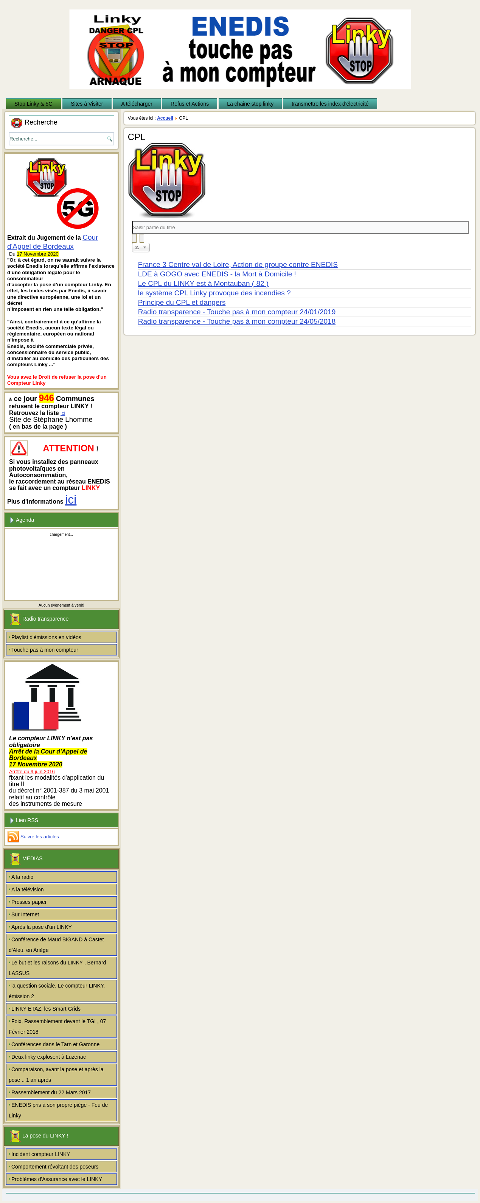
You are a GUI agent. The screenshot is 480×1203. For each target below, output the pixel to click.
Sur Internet (25, 914)
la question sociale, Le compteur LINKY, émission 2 (57, 991)
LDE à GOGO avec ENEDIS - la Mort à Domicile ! (217, 274)
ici (63, 413)
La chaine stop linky (250, 104)
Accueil (165, 118)
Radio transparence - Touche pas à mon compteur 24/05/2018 (237, 321)
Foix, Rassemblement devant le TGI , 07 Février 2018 (57, 1026)
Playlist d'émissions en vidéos (46, 637)
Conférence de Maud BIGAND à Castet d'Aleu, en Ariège (56, 944)
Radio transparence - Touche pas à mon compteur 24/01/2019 (237, 312)
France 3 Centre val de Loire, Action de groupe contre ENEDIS (238, 264)
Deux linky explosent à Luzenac (48, 1057)
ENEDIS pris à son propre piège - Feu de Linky (58, 1110)
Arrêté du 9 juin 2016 (32, 771)
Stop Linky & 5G (33, 104)
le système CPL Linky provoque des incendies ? (214, 293)
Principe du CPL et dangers (182, 302)
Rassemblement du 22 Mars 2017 (51, 1092)
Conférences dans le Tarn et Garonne (55, 1044)
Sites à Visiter (87, 104)
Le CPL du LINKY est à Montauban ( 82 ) (203, 283)
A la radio (22, 877)
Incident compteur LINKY (40, 1154)
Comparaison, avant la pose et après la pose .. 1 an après (56, 1074)
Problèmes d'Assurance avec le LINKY (56, 1179)
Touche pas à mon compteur (44, 650)
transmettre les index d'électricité (330, 104)
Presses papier (29, 902)
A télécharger (137, 104)
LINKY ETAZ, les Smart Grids (46, 1009)
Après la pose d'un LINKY (41, 927)
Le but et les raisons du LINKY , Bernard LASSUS (57, 968)
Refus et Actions (190, 104)
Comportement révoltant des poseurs (54, 1167)
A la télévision (27, 889)
